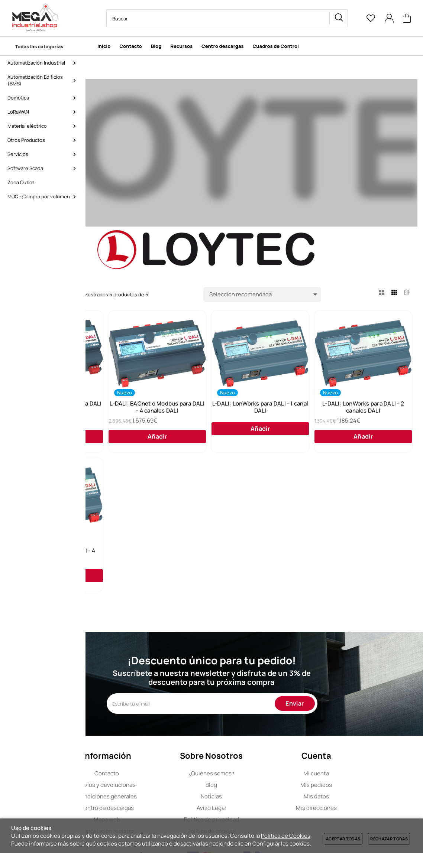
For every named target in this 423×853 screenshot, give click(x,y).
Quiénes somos (254, 804)
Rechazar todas (389, 838)
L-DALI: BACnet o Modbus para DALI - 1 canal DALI (147, 413)
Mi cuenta (359, 804)
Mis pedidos (359, 816)
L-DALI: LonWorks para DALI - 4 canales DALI (256, 571)
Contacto (149, 804)
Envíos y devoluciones (149, 816)
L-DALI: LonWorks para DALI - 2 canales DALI (147, 571)
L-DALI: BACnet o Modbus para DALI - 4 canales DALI (256, 413)
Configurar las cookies (281, 843)
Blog (254, 816)
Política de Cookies (285, 836)
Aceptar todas (343, 838)
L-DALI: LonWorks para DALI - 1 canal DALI (365, 413)
